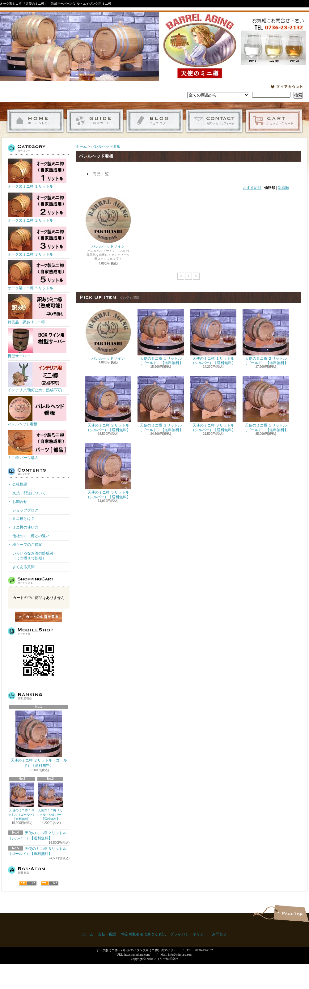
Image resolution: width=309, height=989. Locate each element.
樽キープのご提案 (27, 544)
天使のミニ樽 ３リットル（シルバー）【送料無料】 (213, 404)
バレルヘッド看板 (37, 411)
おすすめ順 (252, 187)
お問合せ (214, 121)
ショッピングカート (274, 121)
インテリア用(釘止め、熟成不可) (37, 377)
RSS (27, 883)
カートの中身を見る (38, 617)
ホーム (35, 121)
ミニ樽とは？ (23, 518)
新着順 (283, 187)
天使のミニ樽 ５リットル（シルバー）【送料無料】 (108, 471)
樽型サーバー (37, 343)
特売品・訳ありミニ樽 (37, 309)
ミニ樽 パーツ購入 (37, 445)
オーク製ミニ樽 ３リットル (37, 242)
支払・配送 (107, 934)
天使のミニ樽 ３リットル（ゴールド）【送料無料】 (161, 404)
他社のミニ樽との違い (30, 536)
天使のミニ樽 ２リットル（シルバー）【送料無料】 (108, 404)
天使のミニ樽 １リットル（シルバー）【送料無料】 (50, 802)
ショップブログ (154, 121)
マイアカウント (287, 86)
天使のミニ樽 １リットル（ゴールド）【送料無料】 (22, 802)
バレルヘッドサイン (108, 222)
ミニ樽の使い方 (25, 527)
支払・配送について (95, 121)
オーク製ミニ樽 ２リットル (37, 208)
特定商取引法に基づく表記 (143, 934)
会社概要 (19, 484)
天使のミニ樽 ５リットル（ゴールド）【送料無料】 (266, 404)
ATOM (49, 883)
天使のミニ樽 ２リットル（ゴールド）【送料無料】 (39, 739)
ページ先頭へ (291, 913)
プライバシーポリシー (188, 934)
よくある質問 (23, 567)
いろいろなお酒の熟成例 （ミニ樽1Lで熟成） (40, 556)
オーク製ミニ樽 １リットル (37, 174)
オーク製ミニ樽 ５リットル (37, 275)
